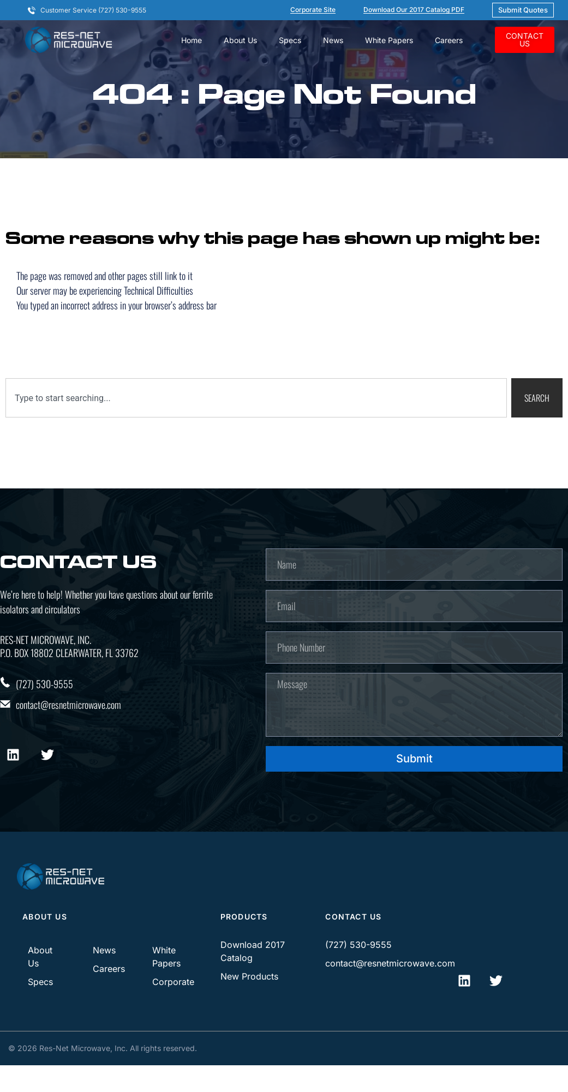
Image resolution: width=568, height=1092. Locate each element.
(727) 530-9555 (44, 694)
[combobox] (256, 408)
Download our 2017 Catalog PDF (413, 9)
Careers (449, 40)
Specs (290, 40)
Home (191, 40)
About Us (240, 40)
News (333, 40)
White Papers (389, 40)
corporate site (313, 9)
